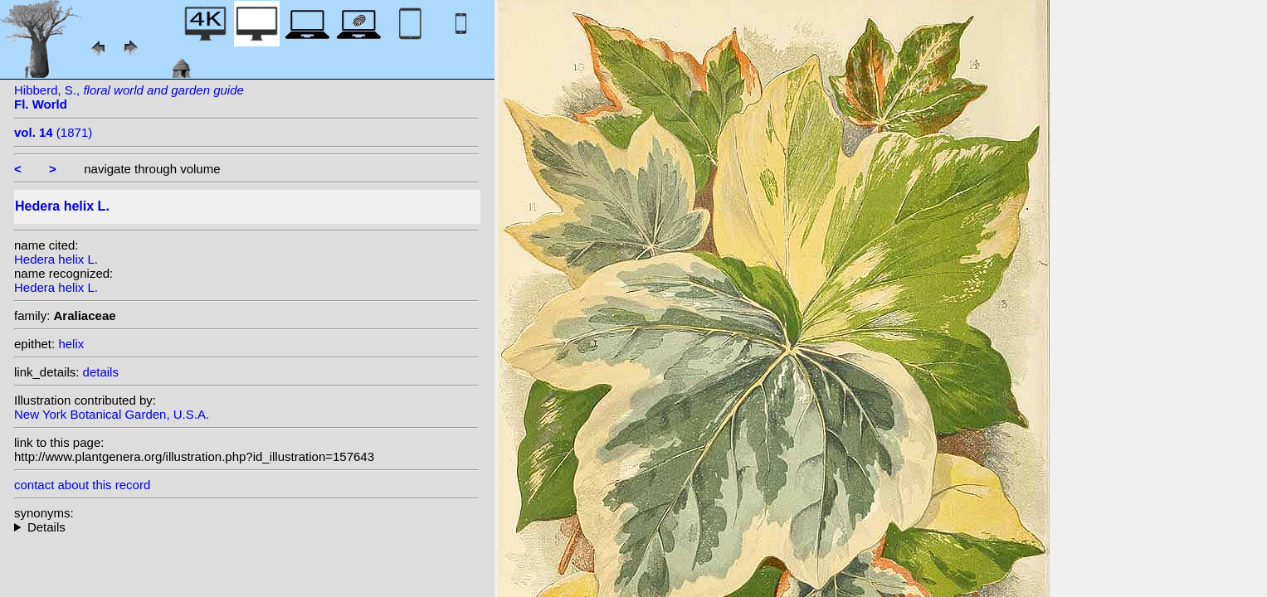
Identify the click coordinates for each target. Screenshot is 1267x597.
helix (71, 344)
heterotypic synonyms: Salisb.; (246, 527)
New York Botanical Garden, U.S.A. (111, 414)
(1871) (53, 132)
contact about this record (82, 485)
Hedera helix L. (56, 259)
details (101, 372)
